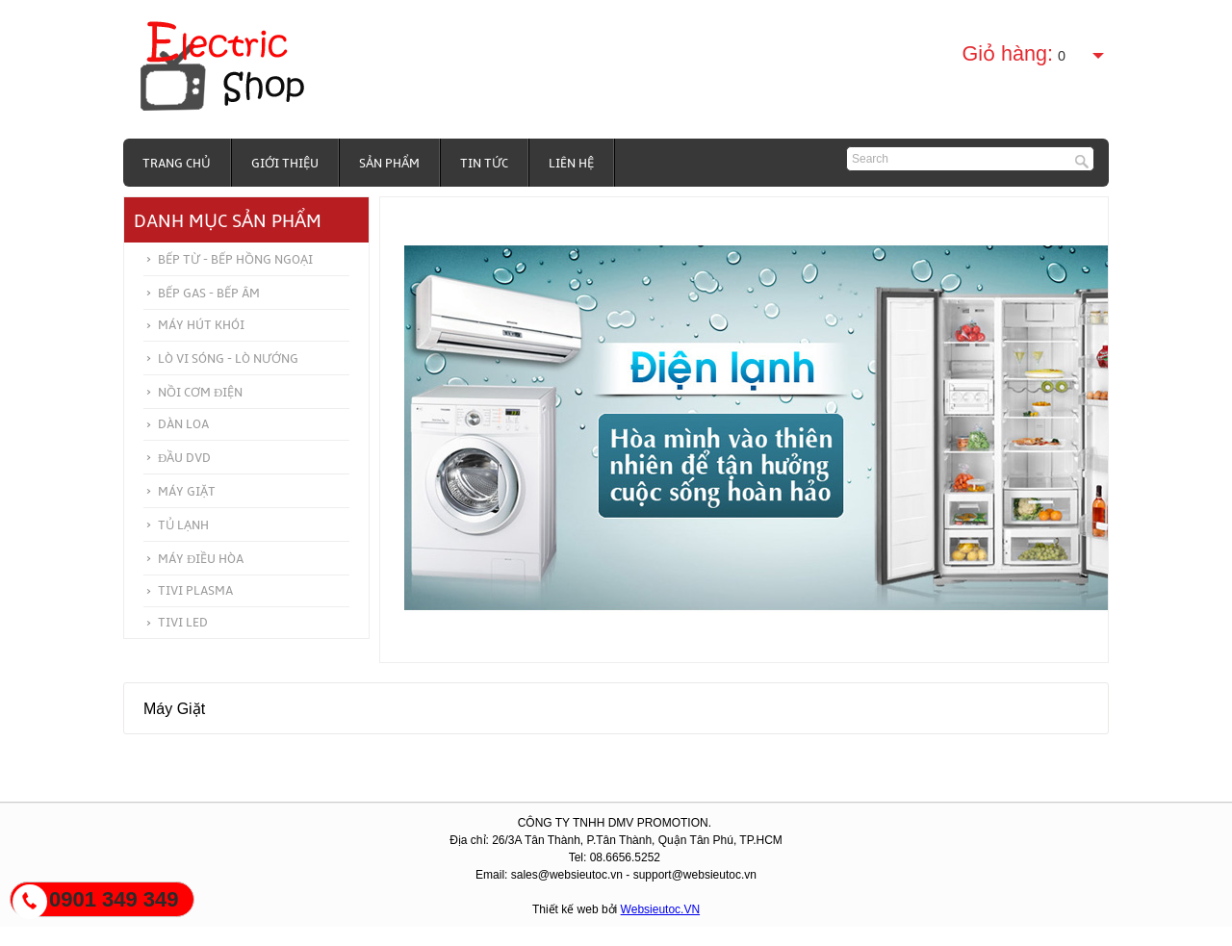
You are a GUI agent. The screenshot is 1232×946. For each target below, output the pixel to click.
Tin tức (484, 163)
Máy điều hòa (201, 559)
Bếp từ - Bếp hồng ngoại (235, 260)
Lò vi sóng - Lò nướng (228, 359)
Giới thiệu (285, 163)
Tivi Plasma (195, 591)
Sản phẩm (389, 163)
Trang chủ (176, 163)
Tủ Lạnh (183, 525)
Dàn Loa (183, 424)
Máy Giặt (187, 491)
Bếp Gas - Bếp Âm (209, 293)
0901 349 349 (114, 899)
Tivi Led (183, 622)
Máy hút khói (201, 325)
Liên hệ (571, 163)
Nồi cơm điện (200, 392)
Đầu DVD (184, 458)
